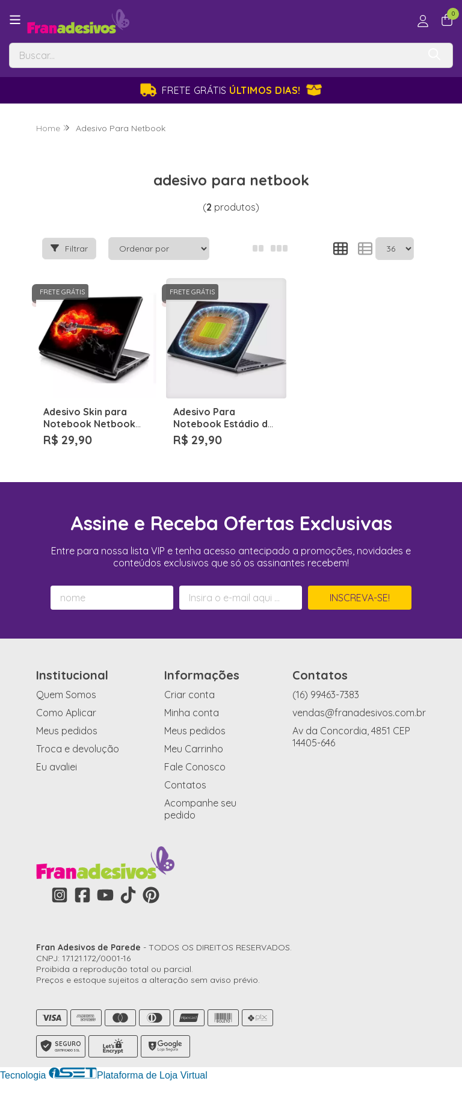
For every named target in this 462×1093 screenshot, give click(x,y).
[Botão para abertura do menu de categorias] (15, 20)
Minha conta (191, 713)
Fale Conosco (195, 767)
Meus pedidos (66, 731)
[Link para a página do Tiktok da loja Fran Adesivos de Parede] (128, 895)
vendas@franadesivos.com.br (359, 713)
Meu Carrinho (193, 749)
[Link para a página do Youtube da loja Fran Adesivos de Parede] (105, 895)
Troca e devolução (77, 749)
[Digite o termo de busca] (214, 55)
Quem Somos (66, 695)
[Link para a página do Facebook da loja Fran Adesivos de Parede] (82, 895)
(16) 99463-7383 (325, 695)
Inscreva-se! (360, 598)
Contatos (185, 785)
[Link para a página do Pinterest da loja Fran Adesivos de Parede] (151, 895)
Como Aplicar (66, 713)
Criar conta (189, 695)
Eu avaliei (56, 767)
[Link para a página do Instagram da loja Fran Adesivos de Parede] (59, 895)
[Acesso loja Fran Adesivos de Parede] (423, 21)
